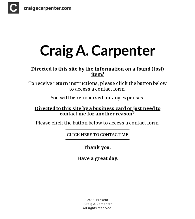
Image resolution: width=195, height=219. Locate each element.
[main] (97, 50)
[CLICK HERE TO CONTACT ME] (97, 134)
